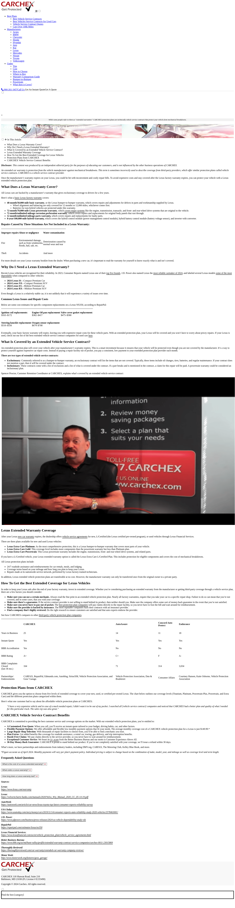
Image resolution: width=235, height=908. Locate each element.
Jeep (15, 45)
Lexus (16, 50)
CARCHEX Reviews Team (24, 134)
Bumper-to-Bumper (22, 79)
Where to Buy (19, 74)
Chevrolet (17, 37)
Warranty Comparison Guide (26, 76)
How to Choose (20, 71)
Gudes (10, 63)
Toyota (16, 58)
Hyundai (17, 42)
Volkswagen (18, 61)
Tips (15, 66)
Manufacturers (14, 29)
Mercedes (17, 53)
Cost (15, 69)
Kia (14, 47)
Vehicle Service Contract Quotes (28, 24)
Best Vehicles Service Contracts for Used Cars (34, 21)
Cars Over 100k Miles (23, 26)
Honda (16, 40)
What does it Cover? (22, 84)
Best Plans (12, 16)
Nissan (16, 55)
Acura (16, 32)
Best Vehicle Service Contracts (27, 19)
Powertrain (18, 82)
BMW (16, 34)
